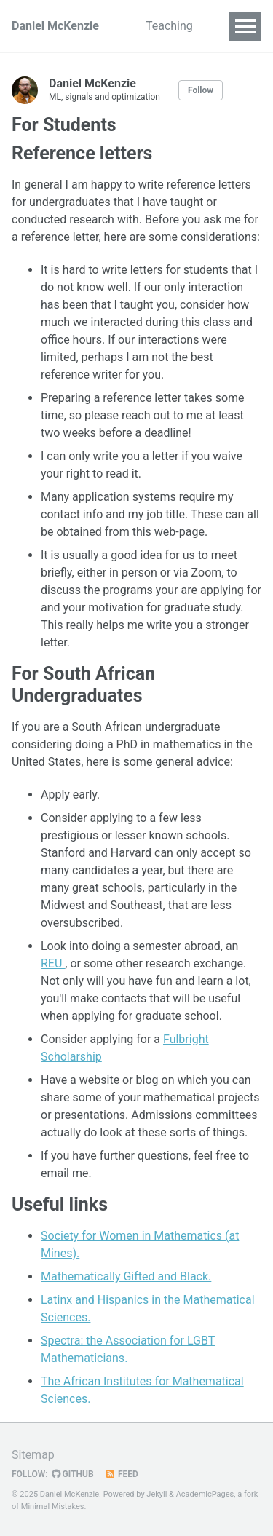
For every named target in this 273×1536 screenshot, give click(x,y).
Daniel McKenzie (55, 26)
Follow (200, 90)
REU (53, 963)
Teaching (169, 26)
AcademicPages (205, 1494)
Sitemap (33, 1455)
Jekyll (156, 1494)
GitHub (73, 1474)
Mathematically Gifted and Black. (126, 1276)
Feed (121, 1474)
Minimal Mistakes (52, 1506)
